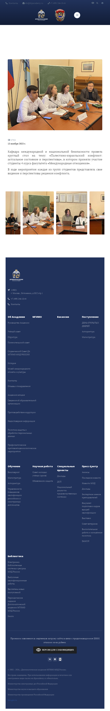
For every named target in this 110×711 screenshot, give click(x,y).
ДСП (59, 481)
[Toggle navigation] (77, 15)
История (12, 363)
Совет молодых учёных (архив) (40, 474)
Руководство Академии (18, 322)
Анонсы (85, 472)
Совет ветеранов (89, 523)
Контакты (12, 3)
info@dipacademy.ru (32, 3)
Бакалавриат (13, 472)
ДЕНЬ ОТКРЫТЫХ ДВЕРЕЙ (90, 324)
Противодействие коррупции (22, 412)
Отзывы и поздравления (19, 386)
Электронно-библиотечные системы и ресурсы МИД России (17, 567)
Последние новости (91, 477)
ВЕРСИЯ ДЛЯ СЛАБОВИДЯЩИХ (55, 649)
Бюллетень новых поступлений (16, 591)
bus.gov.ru (12, 700)
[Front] (16, 275)
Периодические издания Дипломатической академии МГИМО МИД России (16, 604)
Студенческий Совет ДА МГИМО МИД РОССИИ (19, 353)
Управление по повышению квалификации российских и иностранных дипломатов (15, 496)
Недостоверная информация (21, 421)
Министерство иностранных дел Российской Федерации (33, 684)
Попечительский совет (19, 342)
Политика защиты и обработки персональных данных (20, 433)
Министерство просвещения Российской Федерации (31, 694)
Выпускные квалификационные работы (17, 580)
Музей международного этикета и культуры (19, 370)
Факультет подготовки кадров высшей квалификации (91, 508)
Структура (12, 337)
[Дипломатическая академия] (41, 15)
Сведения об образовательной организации (22, 402)
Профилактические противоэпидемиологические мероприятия (22, 448)
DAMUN (85, 541)
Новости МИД (88, 483)
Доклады (61, 476)
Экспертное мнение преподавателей (91, 496)
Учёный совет (14, 331)
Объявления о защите (43, 481)
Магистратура (88, 337)
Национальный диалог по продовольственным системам (67, 492)
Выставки (86, 518)
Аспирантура (88, 331)
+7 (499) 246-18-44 (57, 3)
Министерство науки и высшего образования (28, 689)
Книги (11, 616)
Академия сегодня (16, 395)
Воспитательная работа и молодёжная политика (92, 532)
